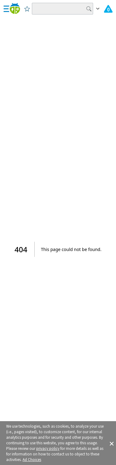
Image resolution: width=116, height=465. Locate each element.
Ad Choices (32, 460)
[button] (112, 443)
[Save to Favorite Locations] (27, 8)
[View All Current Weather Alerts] (108, 8)
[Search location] (62, 9)
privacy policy (47, 448)
